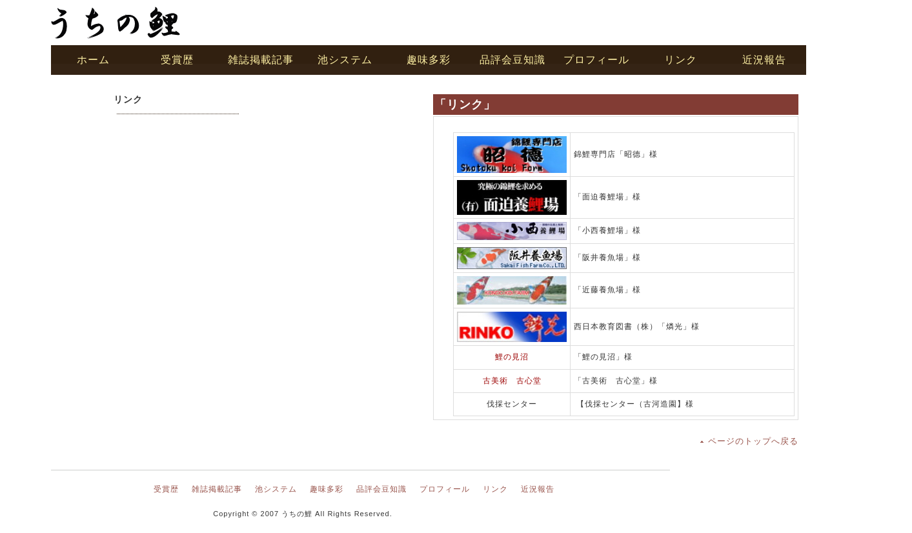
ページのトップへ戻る (753, 441)
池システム (276, 489)
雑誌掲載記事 (217, 489)
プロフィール (445, 489)
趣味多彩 (326, 489)
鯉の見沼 (512, 356)
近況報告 (537, 489)
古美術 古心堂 (512, 380)
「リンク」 (465, 104)
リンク (495, 489)
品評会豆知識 (381, 489)
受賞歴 (166, 489)
